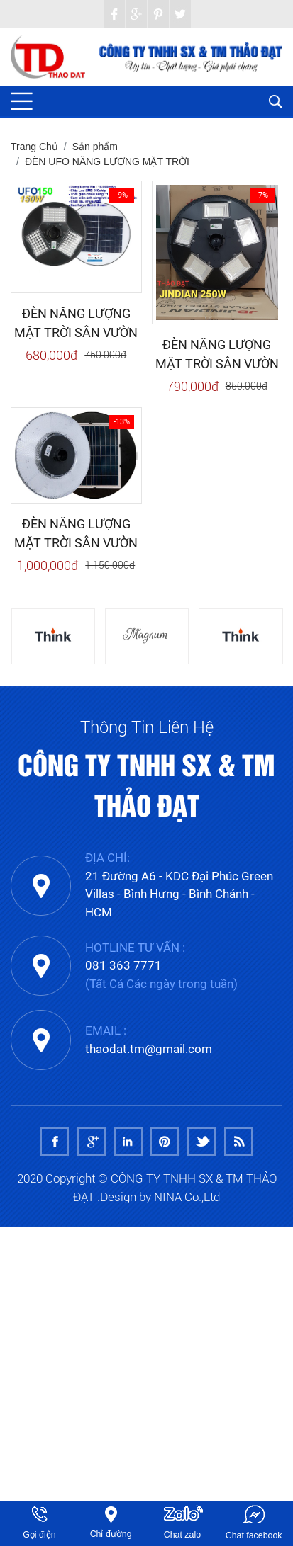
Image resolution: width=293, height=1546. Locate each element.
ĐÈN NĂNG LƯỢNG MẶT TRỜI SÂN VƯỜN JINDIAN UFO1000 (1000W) (76, 533)
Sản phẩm (95, 146)
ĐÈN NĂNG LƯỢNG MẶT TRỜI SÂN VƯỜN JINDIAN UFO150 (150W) (76, 323)
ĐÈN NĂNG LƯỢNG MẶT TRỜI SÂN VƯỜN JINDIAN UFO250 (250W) (217, 354)
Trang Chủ (34, 146)
